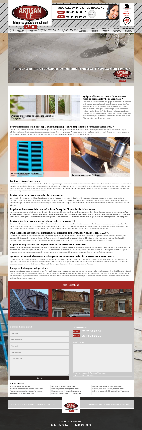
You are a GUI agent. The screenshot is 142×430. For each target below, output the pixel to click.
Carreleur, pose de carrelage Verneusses (65, 389)
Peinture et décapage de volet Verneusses (107, 386)
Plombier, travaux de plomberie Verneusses (66, 391)
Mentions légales (46, 404)
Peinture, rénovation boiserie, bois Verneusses (108, 389)
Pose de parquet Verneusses (20, 386)
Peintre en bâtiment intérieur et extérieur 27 (128, 30)
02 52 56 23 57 (67, 12)
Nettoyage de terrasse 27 (52, 30)
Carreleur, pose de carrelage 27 (62, 30)
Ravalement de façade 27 (42, 30)
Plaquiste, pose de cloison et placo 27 (32, 30)
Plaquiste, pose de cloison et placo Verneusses (26, 391)
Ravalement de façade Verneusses (22, 393)
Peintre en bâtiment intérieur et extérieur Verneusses (110, 391)
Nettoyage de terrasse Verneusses (63, 386)
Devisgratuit (85, 13)
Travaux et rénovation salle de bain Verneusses (26, 389)
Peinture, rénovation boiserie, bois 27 (116, 30)
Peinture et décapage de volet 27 (105, 30)
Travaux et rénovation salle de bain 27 (20, 30)
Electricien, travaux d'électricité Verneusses (66, 393)
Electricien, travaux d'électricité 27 (83, 30)
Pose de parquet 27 (11, 30)
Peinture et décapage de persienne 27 (94, 30)
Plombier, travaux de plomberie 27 (72, 30)
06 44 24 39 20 (67, 16)
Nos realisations (107, 22)
